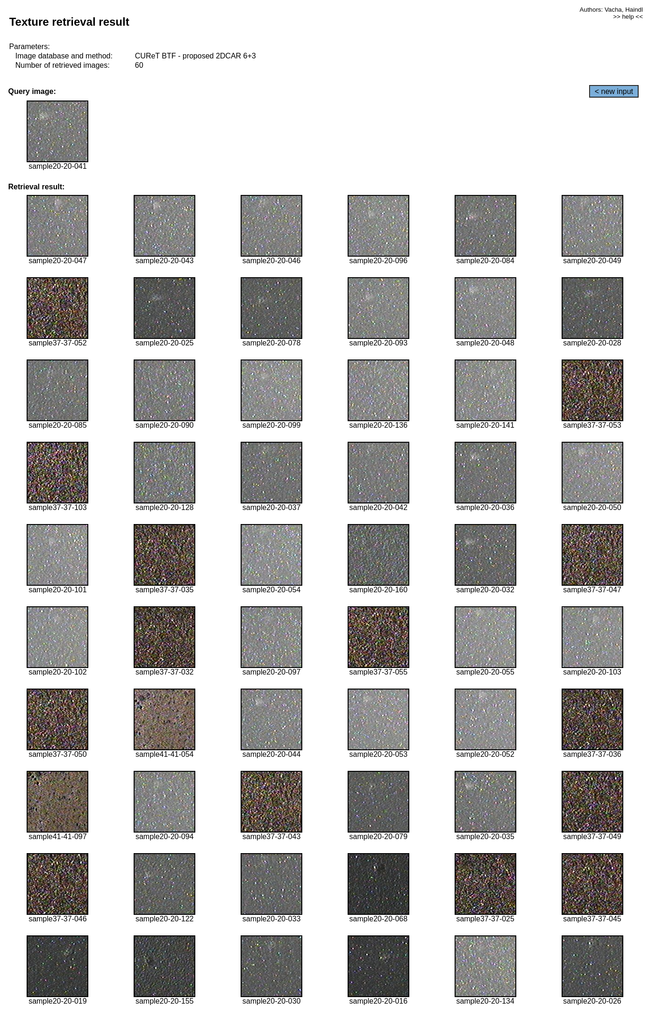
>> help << (628, 16)
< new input (614, 91)
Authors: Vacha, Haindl (611, 9)
